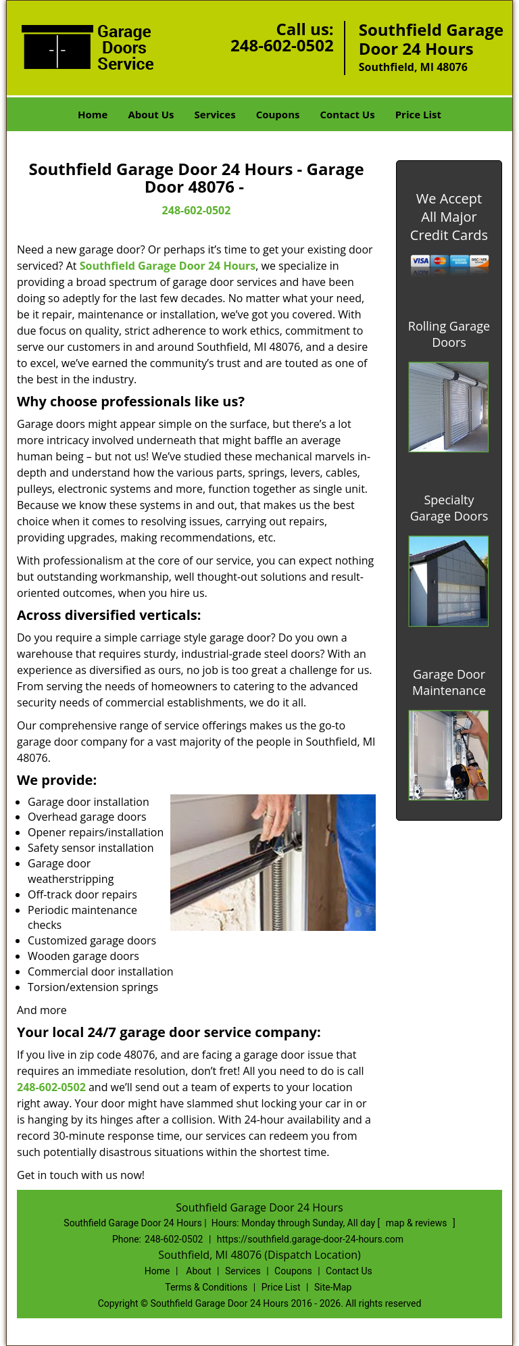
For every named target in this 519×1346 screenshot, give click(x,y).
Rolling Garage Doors (449, 334)
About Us (151, 114)
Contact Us (347, 114)
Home (92, 114)
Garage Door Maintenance (449, 682)
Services (215, 114)
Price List (418, 114)
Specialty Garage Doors (449, 507)
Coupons (278, 114)
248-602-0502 (282, 45)
